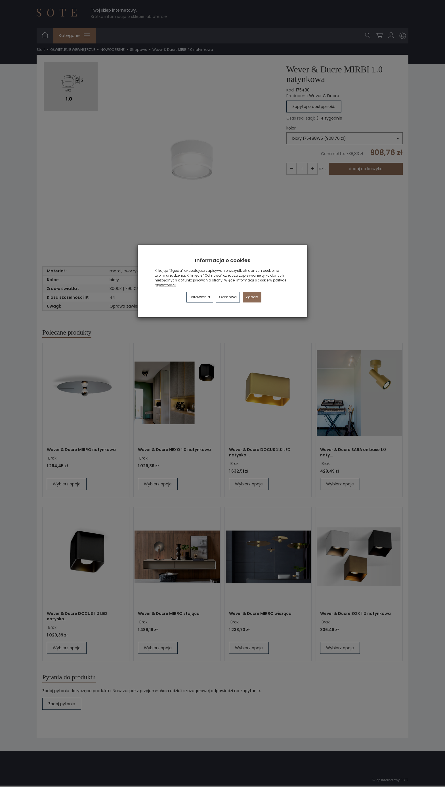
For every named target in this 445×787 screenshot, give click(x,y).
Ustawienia (200, 297)
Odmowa (228, 297)
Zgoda (252, 297)
